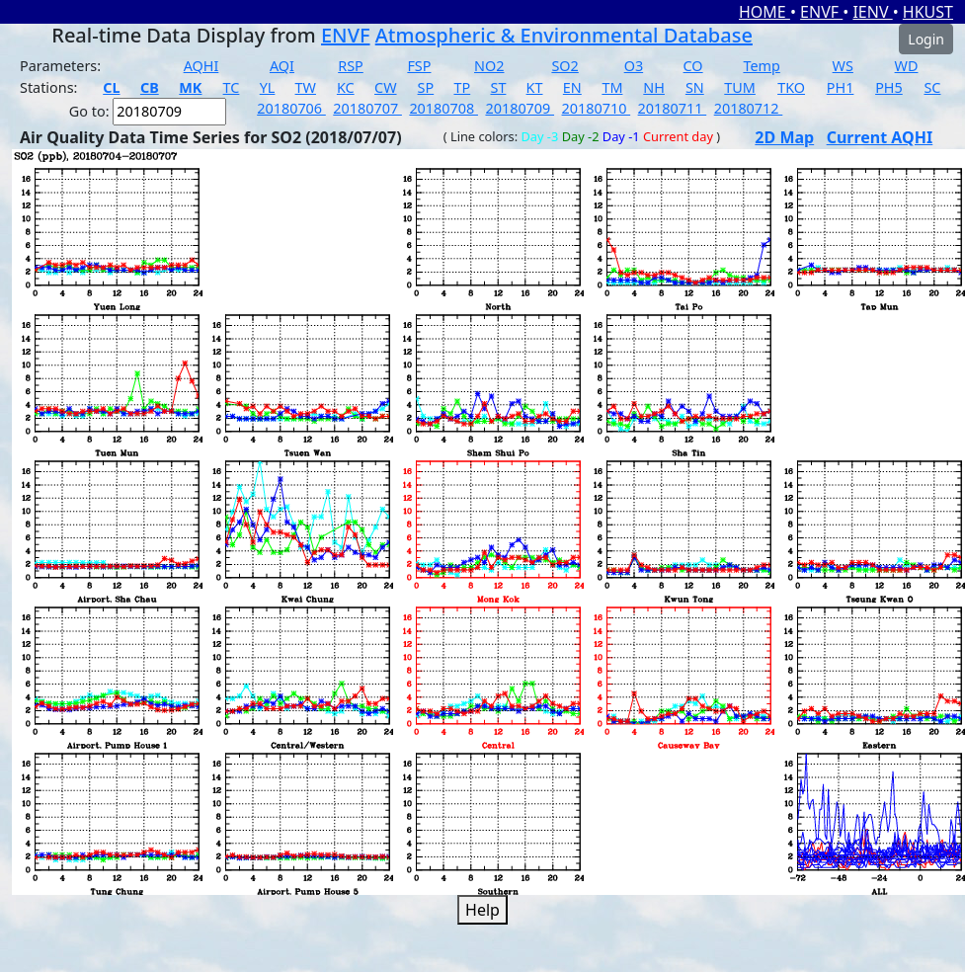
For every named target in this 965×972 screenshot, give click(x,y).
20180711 (672, 108)
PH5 (889, 87)
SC (932, 87)
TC (231, 87)
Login (926, 39)
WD (907, 65)
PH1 (840, 87)
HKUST (928, 12)
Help (482, 910)
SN (694, 87)
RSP (350, 65)
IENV (872, 12)
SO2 (564, 65)
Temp (761, 65)
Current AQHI (880, 137)
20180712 (748, 108)
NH (654, 87)
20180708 (443, 108)
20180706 (291, 108)
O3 (633, 65)
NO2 (489, 65)
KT (534, 87)
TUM (740, 87)
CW (385, 87)
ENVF (821, 12)
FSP (419, 65)
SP (426, 87)
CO (693, 65)
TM (612, 87)
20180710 (596, 108)
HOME (764, 12)
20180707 (367, 108)
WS (843, 65)
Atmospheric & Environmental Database (564, 35)
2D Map (784, 137)
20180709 (519, 108)
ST (498, 87)
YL (268, 87)
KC (346, 87)
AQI (282, 65)
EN (572, 87)
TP (461, 87)
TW (305, 87)
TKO (791, 87)
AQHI (201, 65)
